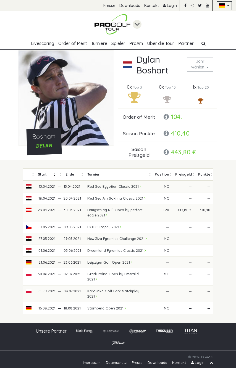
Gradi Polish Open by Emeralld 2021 (113, 276)
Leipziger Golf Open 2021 (109, 262)
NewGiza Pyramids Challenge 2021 (117, 238)
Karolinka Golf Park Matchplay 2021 (113, 293)
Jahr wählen (198, 64)
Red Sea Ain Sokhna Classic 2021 (116, 198)
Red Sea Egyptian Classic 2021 (114, 186)
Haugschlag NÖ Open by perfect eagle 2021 (115, 212)
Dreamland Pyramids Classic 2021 (116, 250)
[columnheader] (29, 175)
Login (170, 5)
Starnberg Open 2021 (106, 308)
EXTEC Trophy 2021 (104, 227)
